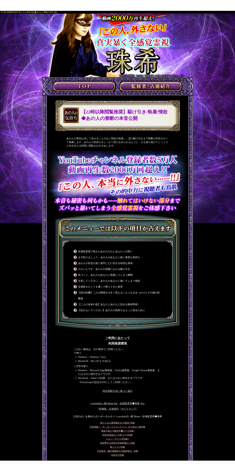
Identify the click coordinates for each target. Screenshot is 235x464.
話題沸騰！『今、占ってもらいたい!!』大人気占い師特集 (117, 427)
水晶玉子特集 (117, 455)
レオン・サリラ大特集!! (117, 439)
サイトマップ (128, 409)
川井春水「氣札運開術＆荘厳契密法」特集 (117, 451)
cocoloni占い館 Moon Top (104, 403)
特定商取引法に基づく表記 (117, 391)
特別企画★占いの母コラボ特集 (117, 435)
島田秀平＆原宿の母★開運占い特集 (117, 443)
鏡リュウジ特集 (117, 447)
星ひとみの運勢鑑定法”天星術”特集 (117, 423)
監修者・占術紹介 (109, 409)
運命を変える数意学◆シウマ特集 (117, 431)
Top (132, 403)
